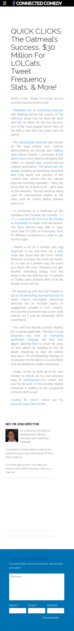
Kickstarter (49, 231)
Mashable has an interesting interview (38, 110)
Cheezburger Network (33, 142)
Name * (14, 605)
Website (52, 605)
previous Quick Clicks (24, 404)
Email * (32, 605)
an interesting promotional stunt (40, 295)
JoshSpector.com (34, 380)
